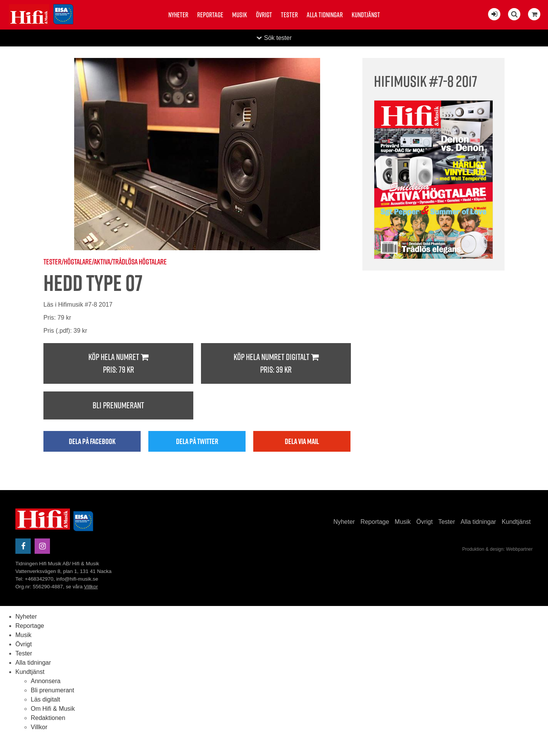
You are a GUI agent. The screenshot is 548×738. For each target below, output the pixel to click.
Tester (289, 15)
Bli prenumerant (118, 405)
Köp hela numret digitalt (276, 363)
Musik (239, 15)
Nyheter (178, 15)
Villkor (91, 586)
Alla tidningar (325, 15)
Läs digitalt (45, 699)
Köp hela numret (118, 363)
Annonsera (45, 681)
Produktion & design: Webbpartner (497, 549)
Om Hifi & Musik (53, 708)
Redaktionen (48, 718)
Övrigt (264, 15)
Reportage (210, 15)
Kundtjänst (366, 15)
